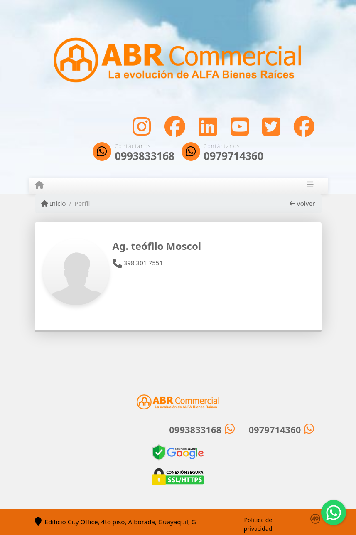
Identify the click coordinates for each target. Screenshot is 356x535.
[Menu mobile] (39, 185)
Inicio (53, 203)
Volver (302, 203)
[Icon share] (141, 126)
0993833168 (144, 156)
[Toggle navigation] (310, 186)
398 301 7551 (138, 263)
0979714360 (233, 156)
